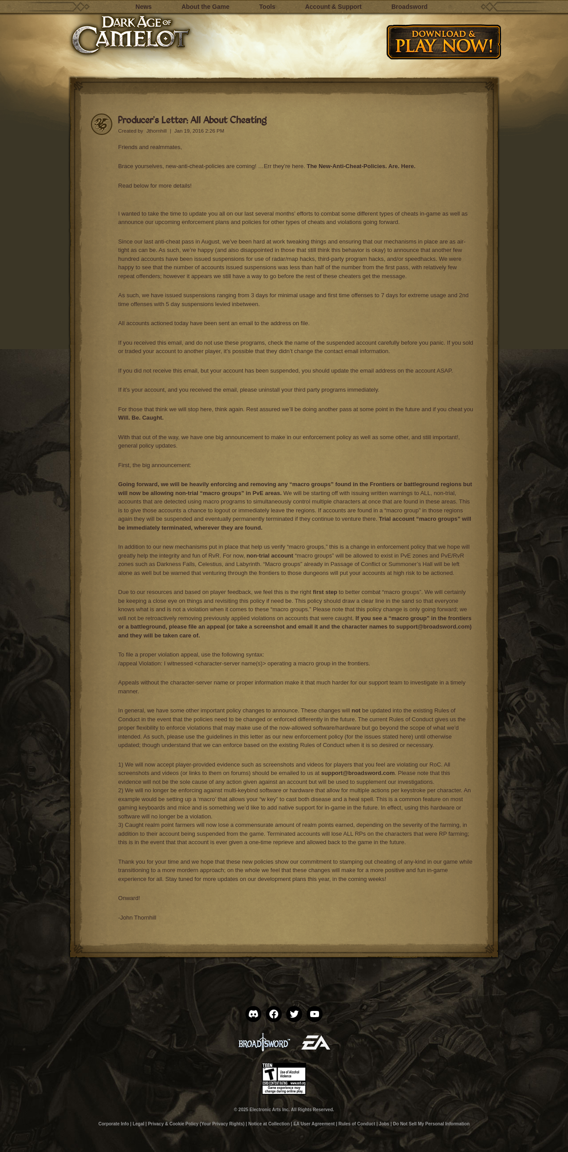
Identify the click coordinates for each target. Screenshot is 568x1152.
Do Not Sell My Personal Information (431, 1123)
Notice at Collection (268, 1123)
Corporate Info (114, 1123)
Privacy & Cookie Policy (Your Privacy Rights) (196, 1123)
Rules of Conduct (411, 719)
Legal (138, 1123)
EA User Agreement (314, 1123)
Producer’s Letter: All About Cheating (192, 120)
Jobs (384, 1123)
